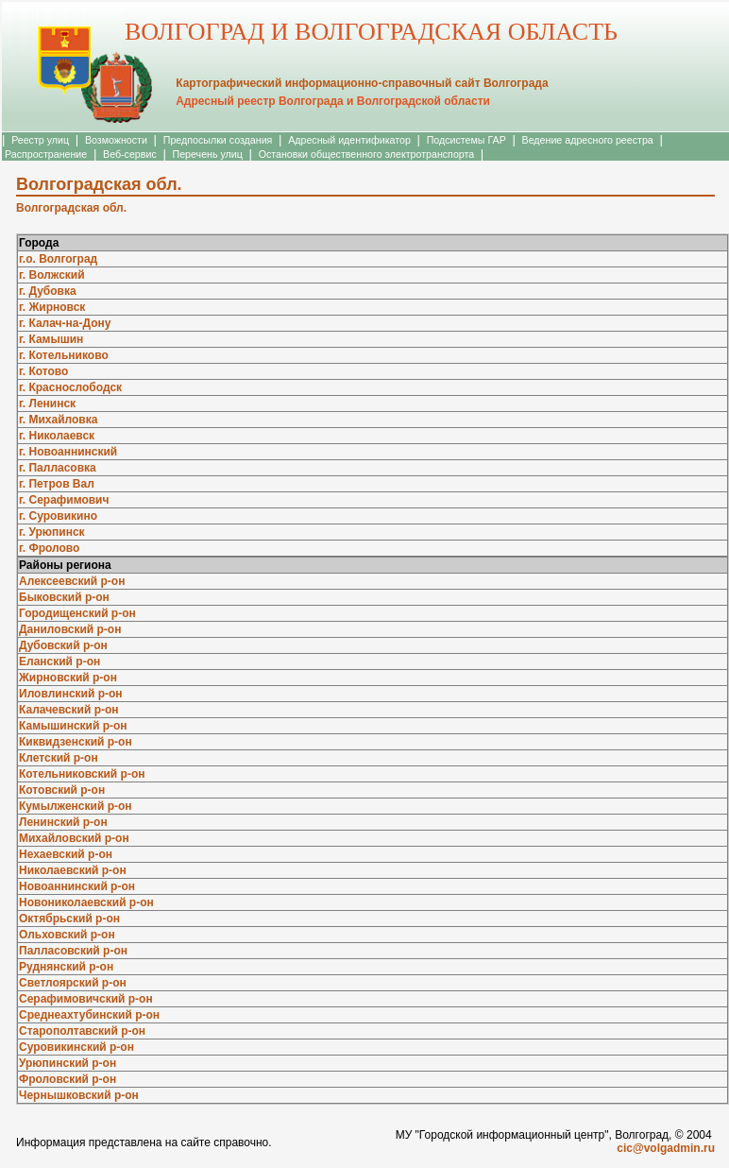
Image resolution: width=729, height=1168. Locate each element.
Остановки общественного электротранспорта (366, 154)
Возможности (116, 140)
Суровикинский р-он (76, 1047)
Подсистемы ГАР (466, 140)
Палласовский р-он (73, 950)
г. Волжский (52, 275)
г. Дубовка (47, 291)
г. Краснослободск (70, 387)
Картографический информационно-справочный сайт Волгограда (362, 83)
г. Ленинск (47, 403)
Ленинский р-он (63, 822)
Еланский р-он (59, 661)
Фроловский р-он (67, 1079)
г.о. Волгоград (58, 259)
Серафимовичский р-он (86, 998)
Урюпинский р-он (67, 1063)
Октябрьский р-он (69, 918)
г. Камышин (51, 339)
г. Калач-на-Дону (64, 323)
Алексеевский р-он (72, 581)
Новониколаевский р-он (86, 902)
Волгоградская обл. (71, 208)
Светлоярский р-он (73, 982)
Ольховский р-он (67, 934)
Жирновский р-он (68, 677)
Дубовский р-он (63, 645)
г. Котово (43, 371)
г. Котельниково (64, 355)
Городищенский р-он (77, 613)
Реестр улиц (40, 140)
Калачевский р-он (69, 709)
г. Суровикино (58, 516)
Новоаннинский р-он (77, 886)
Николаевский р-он (73, 870)
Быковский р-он (64, 597)
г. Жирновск (52, 307)
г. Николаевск (56, 435)
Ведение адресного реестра (587, 140)
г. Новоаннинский (68, 451)
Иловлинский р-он (71, 693)
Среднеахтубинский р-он (89, 1015)
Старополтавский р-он (82, 1031)
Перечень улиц (208, 154)
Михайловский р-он (74, 838)
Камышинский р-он (73, 725)
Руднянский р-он (66, 966)
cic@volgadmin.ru (666, 1148)
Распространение (46, 154)
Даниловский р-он (70, 629)
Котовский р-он (62, 790)
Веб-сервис (130, 154)
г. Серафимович (64, 500)
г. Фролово (49, 548)
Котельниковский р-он (81, 774)
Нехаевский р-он (65, 854)
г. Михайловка (58, 419)
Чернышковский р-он (79, 1095)
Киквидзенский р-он (75, 741)
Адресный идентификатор (349, 140)
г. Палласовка (57, 467)
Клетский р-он (58, 757)
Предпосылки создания (218, 140)
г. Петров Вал (56, 483)
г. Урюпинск (52, 532)
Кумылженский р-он (75, 806)
